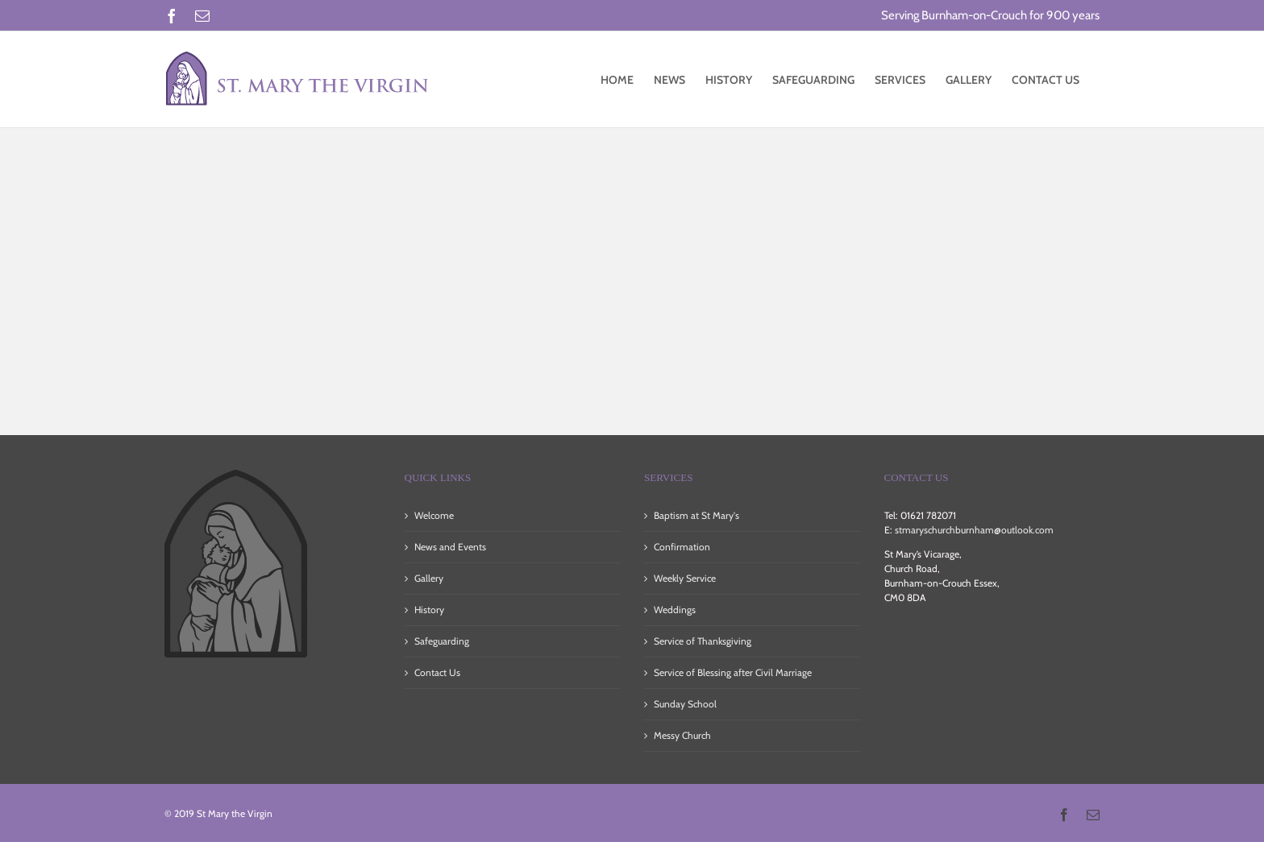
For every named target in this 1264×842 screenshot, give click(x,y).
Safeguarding (441, 641)
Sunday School (685, 704)
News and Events (450, 547)
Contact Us (437, 672)
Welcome (434, 515)
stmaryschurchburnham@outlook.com (974, 530)
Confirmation (682, 547)
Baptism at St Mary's (696, 515)
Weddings (675, 610)
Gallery (428, 578)
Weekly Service (685, 578)
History (429, 610)
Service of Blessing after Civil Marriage (733, 672)
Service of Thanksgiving (702, 641)
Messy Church (682, 735)
